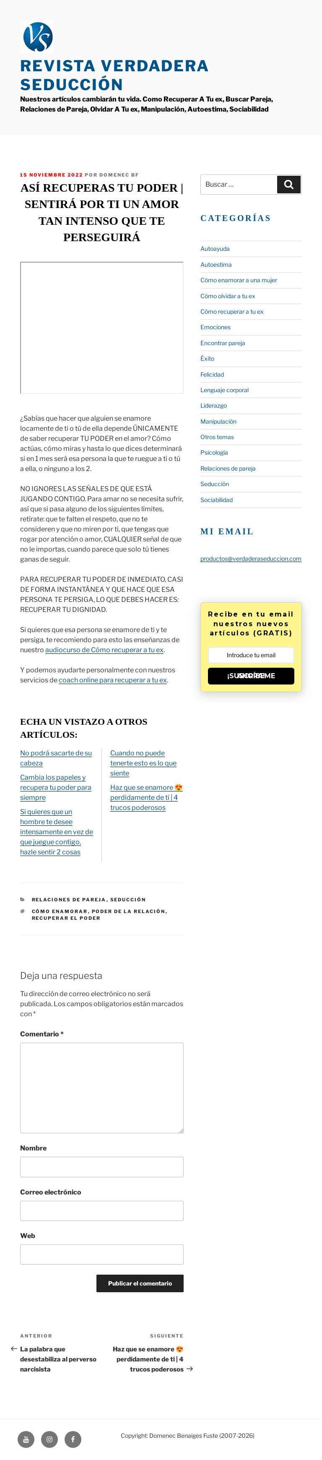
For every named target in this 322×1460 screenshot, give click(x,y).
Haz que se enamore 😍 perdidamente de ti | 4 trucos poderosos (146, 797)
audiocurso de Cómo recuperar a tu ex (104, 650)
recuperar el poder (66, 918)
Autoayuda (215, 248)
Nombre (33, 1148)
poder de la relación (129, 911)
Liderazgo (213, 405)
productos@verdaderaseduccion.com (250, 558)
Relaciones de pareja (69, 900)
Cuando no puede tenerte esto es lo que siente (143, 763)
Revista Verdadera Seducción (115, 75)
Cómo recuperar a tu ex (232, 311)
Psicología (214, 452)
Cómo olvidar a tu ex (227, 295)
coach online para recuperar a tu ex (113, 680)
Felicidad (212, 374)
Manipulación (218, 421)
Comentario (42, 1034)
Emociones (215, 327)
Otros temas (217, 436)
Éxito (207, 358)
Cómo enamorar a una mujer (238, 280)
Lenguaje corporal (224, 389)
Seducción (128, 900)
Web (27, 1236)
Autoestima (216, 264)
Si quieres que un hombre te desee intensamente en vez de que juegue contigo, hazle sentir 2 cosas (56, 832)
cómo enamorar (60, 911)
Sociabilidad (216, 499)
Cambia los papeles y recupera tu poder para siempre (55, 787)
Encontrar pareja (222, 342)
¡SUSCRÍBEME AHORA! (251, 676)
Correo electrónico (50, 1192)
